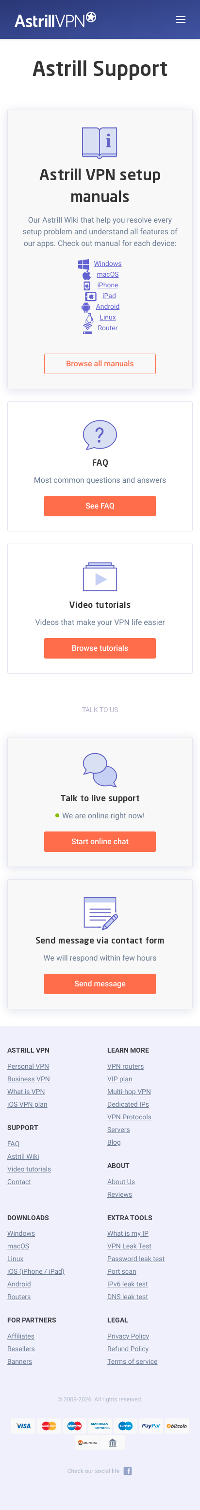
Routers (19, 1297)
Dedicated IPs (128, 1105)
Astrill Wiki (23, 1157)
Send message (100, 983)
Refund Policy (128, 1349)
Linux (100, 318)
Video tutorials (29, 1169)
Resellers (21, 1349)
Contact (19, 1182)
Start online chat (100, 841)
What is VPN (26, 1092)
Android (100, 307)
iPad (100, 296)
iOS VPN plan (27, 1105)
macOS (99, 275)
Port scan (121, 1272)
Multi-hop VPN (129, 1092)
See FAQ (100, 505)
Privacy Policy (128, 1336)
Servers (118, 1130)
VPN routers (125, 1067)
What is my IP (128, 1234)
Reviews (119, 1195)
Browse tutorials (100, 648)
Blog (114, 1143)
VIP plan (120, 1079)
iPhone (100, 286)
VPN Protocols (129, 1117)
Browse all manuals (99, 363)
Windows (99, 264)
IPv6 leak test (127, 1284)
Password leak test (136, 1259)
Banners (19, 1362)
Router (99, 328)
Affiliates (20, 1336)
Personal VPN (28, 1067)
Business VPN (28, 1079)
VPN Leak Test (129, 1246)
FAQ (13, 1144)
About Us (121, 1182)
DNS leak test (127, 1297)
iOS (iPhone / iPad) (36, 1272)
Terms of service (132, 1362)
